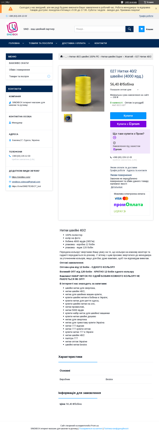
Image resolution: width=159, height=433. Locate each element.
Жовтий (129, 56)
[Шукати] (129, 29)
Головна (14, 43)
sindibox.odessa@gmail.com (26, 181)
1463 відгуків (131, 2)
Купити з (128, 124)
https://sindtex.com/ (21, 177)
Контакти (101, 43)
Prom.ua (95, 426)
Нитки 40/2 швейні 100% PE (84, 56)
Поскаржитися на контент (90, 428)
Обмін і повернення (19, 69)
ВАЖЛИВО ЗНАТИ (19, 63)
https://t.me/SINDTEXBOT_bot (26, 186)
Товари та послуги (41, 43)
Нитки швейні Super (111, 56)
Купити (128, 115)
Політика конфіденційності (116, 428)
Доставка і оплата (74, 43)
